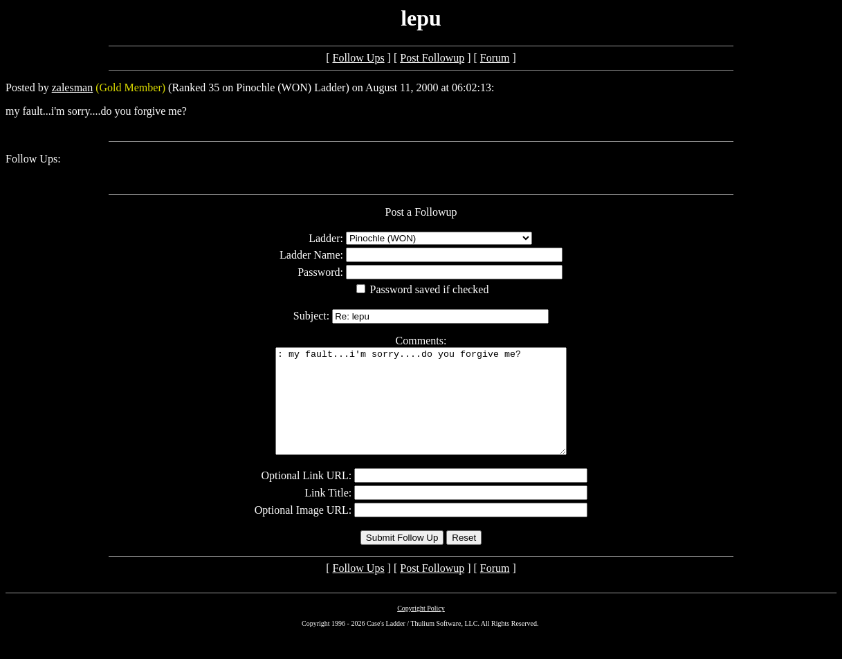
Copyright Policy (421, 629)
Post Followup (432, 58)
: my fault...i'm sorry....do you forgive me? (421, 411)
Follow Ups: (33, 159)
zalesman (72, 87)
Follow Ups (358, 58)
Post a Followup (421, 212)
